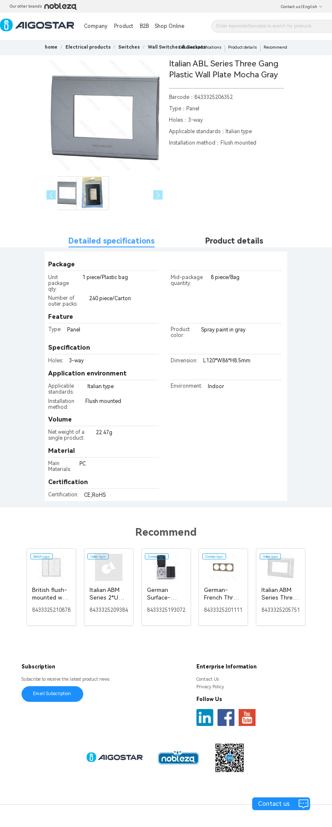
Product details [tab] (234, 240)
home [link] (51, 47)
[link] (88, 47)
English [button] (312, 7)
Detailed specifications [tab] (111, 240)
